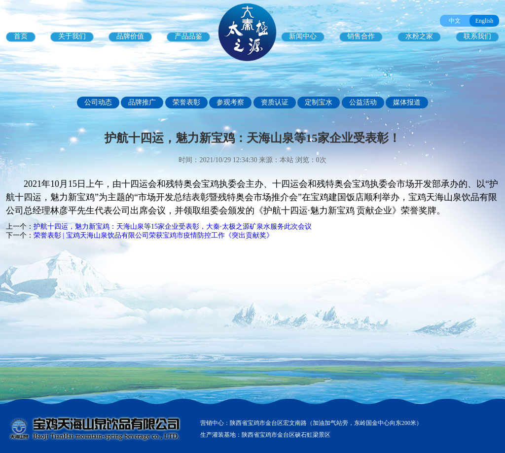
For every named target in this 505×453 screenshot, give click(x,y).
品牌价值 (130, 36)
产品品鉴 (188, 36)
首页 (21, 36)
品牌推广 (142, 102)
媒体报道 (407, 102)
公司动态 (98, 102)
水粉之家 (419, 36)
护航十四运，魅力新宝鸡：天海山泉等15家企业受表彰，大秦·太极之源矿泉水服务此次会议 (173, 226)
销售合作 (361, 36)
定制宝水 (318, 102)
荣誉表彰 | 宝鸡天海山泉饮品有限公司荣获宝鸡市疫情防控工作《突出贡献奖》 (153, 235)
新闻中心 (303, 36)
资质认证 (275, 102)
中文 (455, 20)
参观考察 (230, 102)
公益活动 (363, 102)
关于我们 (72, 36)
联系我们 (477, 36)
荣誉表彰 (186, 102)
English (484, 20)
